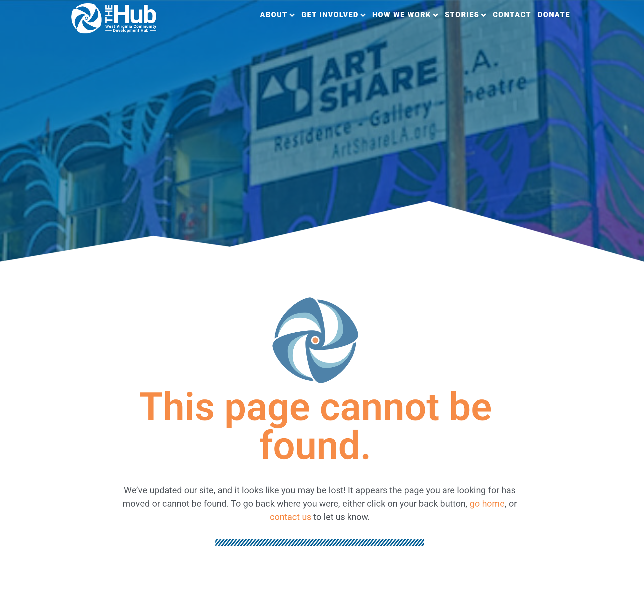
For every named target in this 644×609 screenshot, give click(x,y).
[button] (277, 15)
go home (487, 503)
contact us (290, 517)
